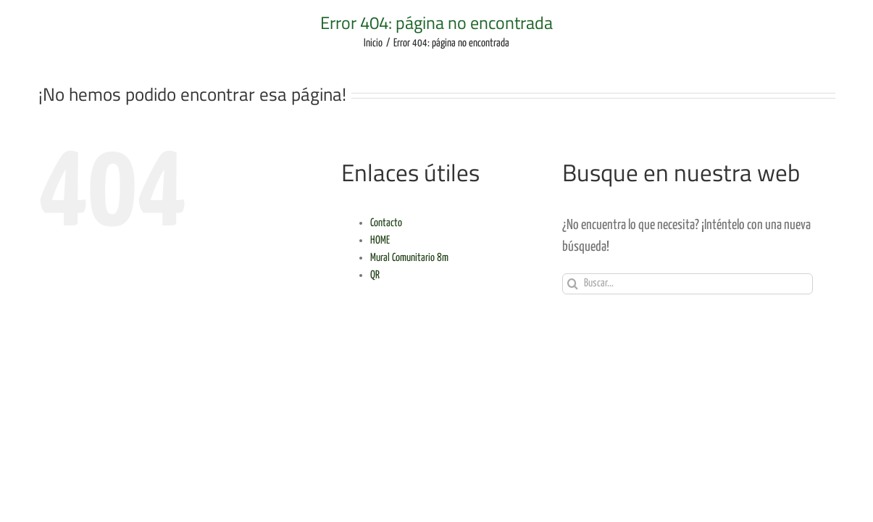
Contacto (386, 223)
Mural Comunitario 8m (409, 257)
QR (375, 275)
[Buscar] (572, 283)
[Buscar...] (688, 283)
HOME (380, 240)
